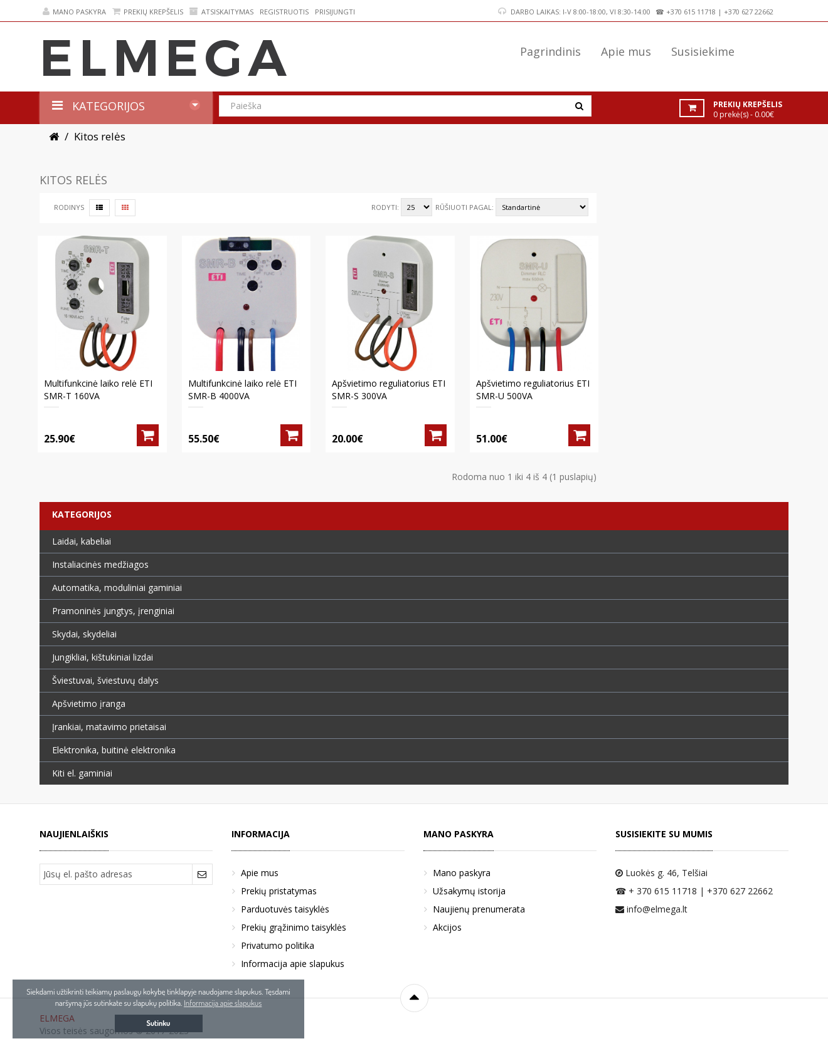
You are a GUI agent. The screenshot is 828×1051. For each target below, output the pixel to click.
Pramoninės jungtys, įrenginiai (113, 611)
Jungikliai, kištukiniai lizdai (102, 657)
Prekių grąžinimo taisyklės (293, 927)
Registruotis (284, 11)
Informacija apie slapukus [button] (223, 1003)
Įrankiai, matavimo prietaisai (109, 727)
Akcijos (447, 927)
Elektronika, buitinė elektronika (114, 750)
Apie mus (260, 873)
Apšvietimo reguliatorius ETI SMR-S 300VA (388, 389)
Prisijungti (335, 11)
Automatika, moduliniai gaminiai (117, 587)
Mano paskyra (74, 11)
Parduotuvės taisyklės (285, 909)
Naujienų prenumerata (479, 909)
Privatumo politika (277, 945)
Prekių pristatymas (279, 891)
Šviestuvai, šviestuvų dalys (105, 680)
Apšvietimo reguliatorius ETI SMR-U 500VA (533, 389)
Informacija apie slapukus (292, 964)
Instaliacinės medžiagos (100, 564)
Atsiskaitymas (221, 11)
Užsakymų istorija (469, 891)
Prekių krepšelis (147, 11)
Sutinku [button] (159, 1023)
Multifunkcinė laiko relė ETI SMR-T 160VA (98, 389)
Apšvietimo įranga (88, 703)
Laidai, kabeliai (81, 541)
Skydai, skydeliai (84, 634)
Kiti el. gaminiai (82, 773)
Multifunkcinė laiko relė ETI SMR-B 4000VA (242, 389)
